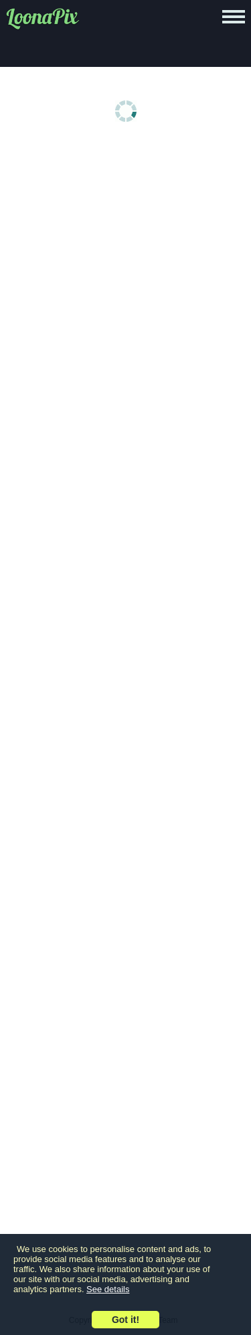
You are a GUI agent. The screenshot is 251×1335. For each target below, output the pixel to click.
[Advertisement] (125, 280)
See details (107, 1289)
